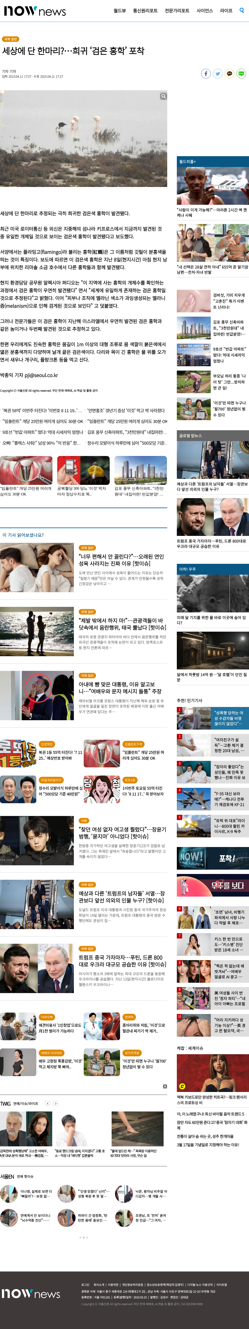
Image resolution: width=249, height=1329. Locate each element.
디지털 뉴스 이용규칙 (200, 1285)
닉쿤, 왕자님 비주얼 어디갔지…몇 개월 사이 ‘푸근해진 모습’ (151, 1196)
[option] (80, 1136)
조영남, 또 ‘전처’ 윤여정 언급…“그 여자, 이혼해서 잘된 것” (150, 1220)
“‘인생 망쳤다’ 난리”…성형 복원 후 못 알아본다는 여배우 (93, 1196)
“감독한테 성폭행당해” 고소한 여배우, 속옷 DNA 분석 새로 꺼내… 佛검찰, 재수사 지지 (79, 1155)
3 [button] (87, 1238)
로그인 (85, 1285)
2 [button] (84, 1238)
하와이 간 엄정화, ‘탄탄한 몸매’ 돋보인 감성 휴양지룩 (93, 1220)
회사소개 (99, 1285)
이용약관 (113, 1285)
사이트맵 (221, 1285)
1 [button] (80, 1238)
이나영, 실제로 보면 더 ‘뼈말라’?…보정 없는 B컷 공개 (36, 1196)
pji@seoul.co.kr (41, 375)
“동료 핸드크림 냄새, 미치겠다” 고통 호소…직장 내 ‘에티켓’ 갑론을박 (135, 1153)
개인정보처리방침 (132, 1285)
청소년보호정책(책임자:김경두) (165, 1285)
